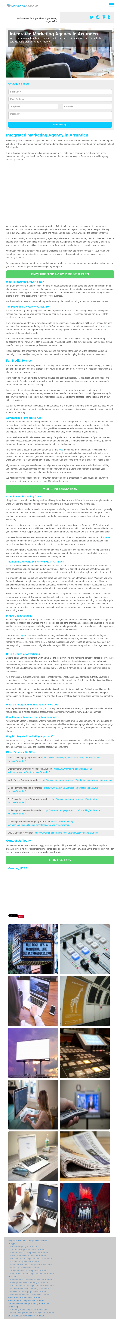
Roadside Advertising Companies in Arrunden (31, 1258)
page (61, 450)
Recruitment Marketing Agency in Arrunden (30, 1294)
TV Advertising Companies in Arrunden (28, 1249)
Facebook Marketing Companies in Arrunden (31, 1264)
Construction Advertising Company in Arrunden (32, 1285)
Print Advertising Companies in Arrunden (29, 1252)
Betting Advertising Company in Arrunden (29, 1282)
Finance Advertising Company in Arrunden (29, 1288)
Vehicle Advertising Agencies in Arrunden (29, 1291)
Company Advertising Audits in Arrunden (29, 1309)
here (105, 326)
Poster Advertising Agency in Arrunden (28, 1255)
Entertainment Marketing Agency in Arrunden (31, 1279)
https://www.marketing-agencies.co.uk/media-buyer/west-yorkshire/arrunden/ (76, 780)
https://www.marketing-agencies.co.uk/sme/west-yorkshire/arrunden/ (66, 833)
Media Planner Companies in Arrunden (26, 1300)
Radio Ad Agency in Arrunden (23, 1246)
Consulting (13, 1306)
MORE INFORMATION (60, 489)
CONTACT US (60, 860)
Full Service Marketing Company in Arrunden (29, 1303)
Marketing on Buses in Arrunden (25, 1267)
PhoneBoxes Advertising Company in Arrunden (32, 1273)
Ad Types (12, 1243)
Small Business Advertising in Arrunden (26, 1315)
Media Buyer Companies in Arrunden (25, 1297)
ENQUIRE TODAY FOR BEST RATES (60, 274)
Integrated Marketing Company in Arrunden (28, 1240)
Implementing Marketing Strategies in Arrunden (32, 1312)
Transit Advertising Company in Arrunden (29, 1270)
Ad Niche (12, 1276)
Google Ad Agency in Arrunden (24, 1261)
